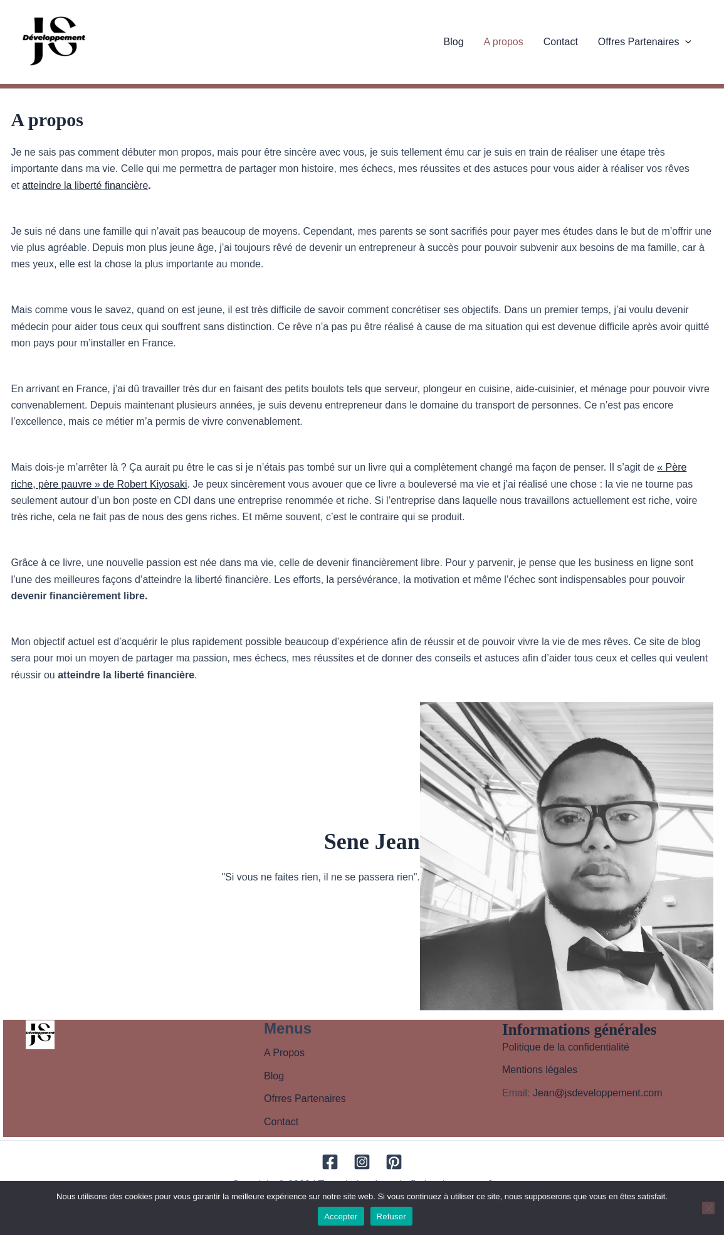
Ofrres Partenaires (305, 1098)
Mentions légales (539, 1069)
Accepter (340, 1216)
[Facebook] (330, 1161)
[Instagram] (362, 1161)
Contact (560, 41)
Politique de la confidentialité (565, 1047)
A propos (503, 41)
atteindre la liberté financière (85, 185)
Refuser (391, 1216)
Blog (454, 41)
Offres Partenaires (644, 42)
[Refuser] (708, 1208)
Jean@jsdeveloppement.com (598, 1093)
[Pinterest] (394, 1161)
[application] (685, 42)
